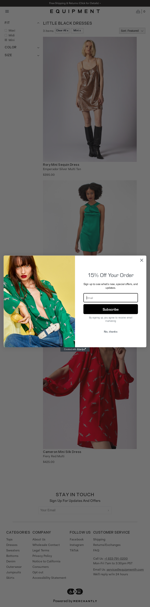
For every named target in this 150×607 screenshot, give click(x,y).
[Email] (110, 297)
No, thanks (110, 331)
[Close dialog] (141, 260)
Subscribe (111, 308)
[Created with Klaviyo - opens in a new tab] (75, 349)
